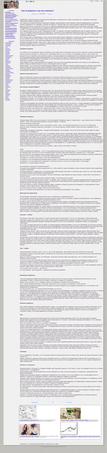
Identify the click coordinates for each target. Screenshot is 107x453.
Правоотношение (9, 79)
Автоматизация (8, 42)
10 (63, 402)
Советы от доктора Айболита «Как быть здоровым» (11, 24)
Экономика (7, 99)
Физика (6, 92)
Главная (91, 1)
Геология (7, 54)
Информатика (8, 57)
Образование (8, 75)
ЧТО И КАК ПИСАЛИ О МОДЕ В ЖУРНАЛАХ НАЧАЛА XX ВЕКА (74, 420)
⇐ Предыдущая (34, 13)
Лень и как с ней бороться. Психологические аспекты (11, 31)
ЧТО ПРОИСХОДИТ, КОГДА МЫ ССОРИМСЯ (29, 436)
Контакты (97, 1)
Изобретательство (9, 55)
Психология (7, 82)
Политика (7, 78)
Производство (8, 81)
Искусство (7, 58)
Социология (7, 87)
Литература (7, 62)
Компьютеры (8, 61)
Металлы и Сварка (9, 72)
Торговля (7, 91)
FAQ (102, 1)
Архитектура (8, 44)
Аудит (6, 47)
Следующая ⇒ (50, 13)
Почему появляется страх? (11, 19)
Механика (7, 74)
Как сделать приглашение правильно (11, 26)
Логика (6, 64)
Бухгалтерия (8, 49)
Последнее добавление (10, 38)
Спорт (6, 88)
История (7, 59)
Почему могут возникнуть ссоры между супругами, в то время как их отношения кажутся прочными (11, 16)
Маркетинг (7, 65)
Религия (7, 85)
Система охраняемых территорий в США (29, 420)
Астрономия (8, 45)
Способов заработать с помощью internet (10, 34)
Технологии (7, 89)
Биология (7, 48)
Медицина (7, 69)
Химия (6, 97)
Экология (7, 98)
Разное (6, 84)
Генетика (7, 51)
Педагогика (7, 77)
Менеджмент (8, 71)
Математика (8, 67)
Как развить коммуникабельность (9, 12)
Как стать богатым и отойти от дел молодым (11, 21)
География (7, 52)
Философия (7, 94)
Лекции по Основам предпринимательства (10, 36)
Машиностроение (9, 68)
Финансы (7, 95)
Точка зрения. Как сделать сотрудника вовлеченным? (11, 29)
